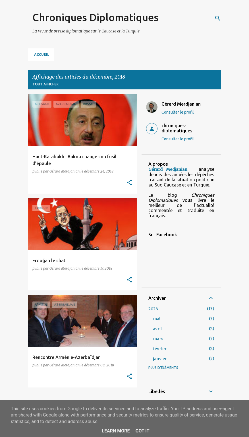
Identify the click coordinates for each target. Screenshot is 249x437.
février (160, 348)
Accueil (41, 54)
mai (156, 318)
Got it (142, 431)
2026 (153, 308)
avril (157, 328)
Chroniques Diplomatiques (95, 17)
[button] (129, 183)
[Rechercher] (217, 18)
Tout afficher (45, 84)
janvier (160, 358)
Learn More (116, 431)
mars (158, 338)
